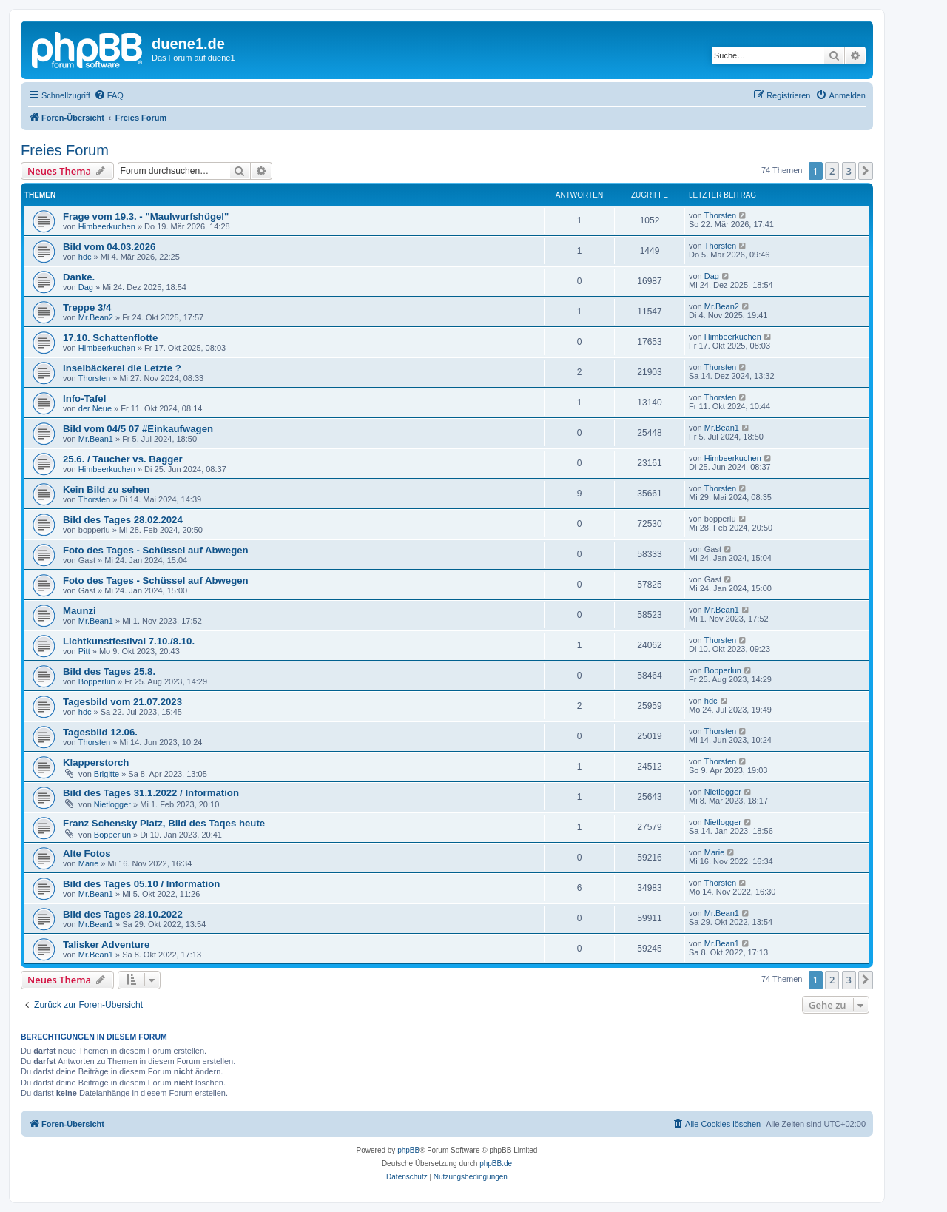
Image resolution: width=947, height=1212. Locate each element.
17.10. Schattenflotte (110, 337)
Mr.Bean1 (95, 438)
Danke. (79, 277)
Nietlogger (112, 804)
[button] (865, 171)
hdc (85, 256)
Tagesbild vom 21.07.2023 (122, 701)
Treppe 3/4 (87, 307)
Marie (88, 863)
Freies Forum (65, 150)
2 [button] (832, 171)
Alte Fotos (86, 853)
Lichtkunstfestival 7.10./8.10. (129, 641)
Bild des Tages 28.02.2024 (123, 519)
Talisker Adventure (106, 944)
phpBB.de (495, 1163)
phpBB (408, 1150)
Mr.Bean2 (95, 317)
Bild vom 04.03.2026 (109, 246)
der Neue (95, 408)
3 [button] (849, 171)
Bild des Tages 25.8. (109, 671)
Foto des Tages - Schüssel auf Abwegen (156, 550)
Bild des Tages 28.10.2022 (123, 914)
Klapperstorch (96, 762)
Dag (85, 287)
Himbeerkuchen (106, 226)
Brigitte (106, 774)
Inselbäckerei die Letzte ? (122, 368)
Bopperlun (96, 681)
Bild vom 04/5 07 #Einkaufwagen (138, 428)
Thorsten (720, 215)
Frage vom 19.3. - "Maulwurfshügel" (146, 216)
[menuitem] (109, 95)
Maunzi (79, 610)
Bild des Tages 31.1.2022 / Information (151, 792)
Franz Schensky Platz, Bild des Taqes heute (164, 823)
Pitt (84, 651)
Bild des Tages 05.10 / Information (141, 883)
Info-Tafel (84, 398)
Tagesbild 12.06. (100, 732)
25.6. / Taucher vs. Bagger (123, 459)
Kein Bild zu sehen (106, 489)
